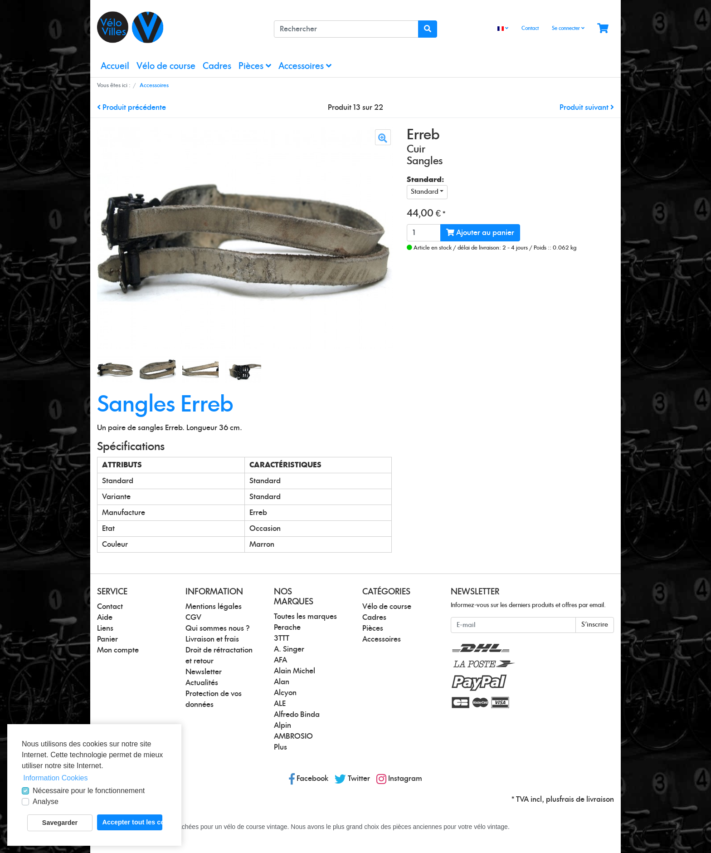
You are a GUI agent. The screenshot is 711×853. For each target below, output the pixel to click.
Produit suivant (587, 107)
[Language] (503, 28)
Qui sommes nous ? (217, 628)
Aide (104, 617)
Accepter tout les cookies (132, 822)
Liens (105, 628)
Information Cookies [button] (55, 778)
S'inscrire (594, 625)
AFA (280, 660)
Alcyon (285, 692)
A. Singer (289, 649)
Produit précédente (131, 107)
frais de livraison (587, 799)
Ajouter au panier (480, 232)
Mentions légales (213, 606)
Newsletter (203, 672)
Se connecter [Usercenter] (568, 28)
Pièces (255, 66)
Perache (287, 627)
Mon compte (118, 650)
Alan (281, 682)
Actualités (201, 682)
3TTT (281, 638)
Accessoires (304, 66)
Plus (280, 747)
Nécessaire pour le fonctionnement (89, 790)
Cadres (217, 66)
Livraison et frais (212, 639)
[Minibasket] (603, 28)
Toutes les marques (305, 616)
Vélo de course (165, 66)
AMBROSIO (293, 736)
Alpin (282, 725)
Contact (530, 28)
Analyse (45, 801)
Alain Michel (294, 671)
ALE (280, 703)
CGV (193, 617)
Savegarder (60, 822)
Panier (107, 639)
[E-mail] (513, 625)
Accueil (115, 66)
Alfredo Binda (297, 714)
